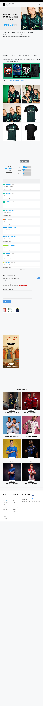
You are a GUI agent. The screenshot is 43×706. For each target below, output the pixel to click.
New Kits (12, 410)
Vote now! (9, 172)
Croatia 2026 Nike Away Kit (12, 483)
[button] (4, 4)
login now (16, 278)
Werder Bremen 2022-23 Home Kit (16, 80)
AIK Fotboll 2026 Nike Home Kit (12, 412)
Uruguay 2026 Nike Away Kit (31, 459)
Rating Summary (7, 282)
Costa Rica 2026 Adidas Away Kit (11, 436)
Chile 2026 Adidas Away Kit (31, 436)
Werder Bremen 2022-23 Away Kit (16, 82)
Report (10, 189)
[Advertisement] (16, 46)
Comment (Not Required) (8, 289)
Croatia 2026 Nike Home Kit (31, 483)
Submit (6, 301)
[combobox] (39, 4)
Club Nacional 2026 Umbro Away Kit (31, 412)
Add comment (5, 189)
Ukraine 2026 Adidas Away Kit (12, 459)
